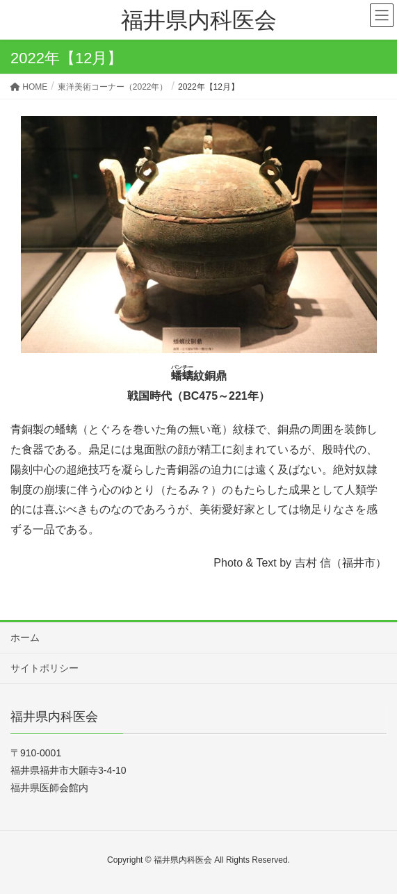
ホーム (25, 637)
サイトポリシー (44, 668)
